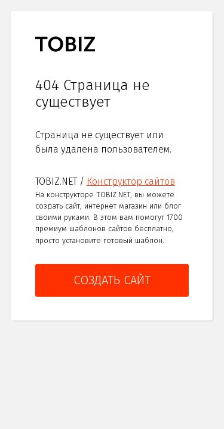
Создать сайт (112, 280)
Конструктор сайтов (131, 181)
